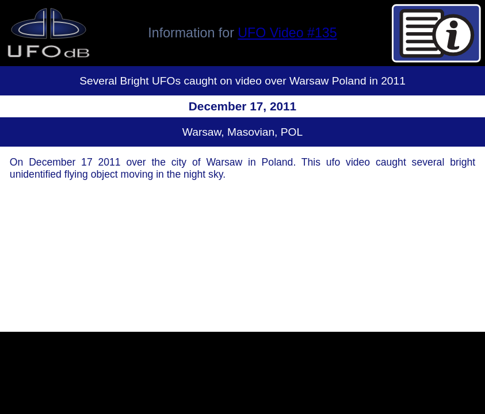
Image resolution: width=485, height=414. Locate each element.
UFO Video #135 (287, 32)
